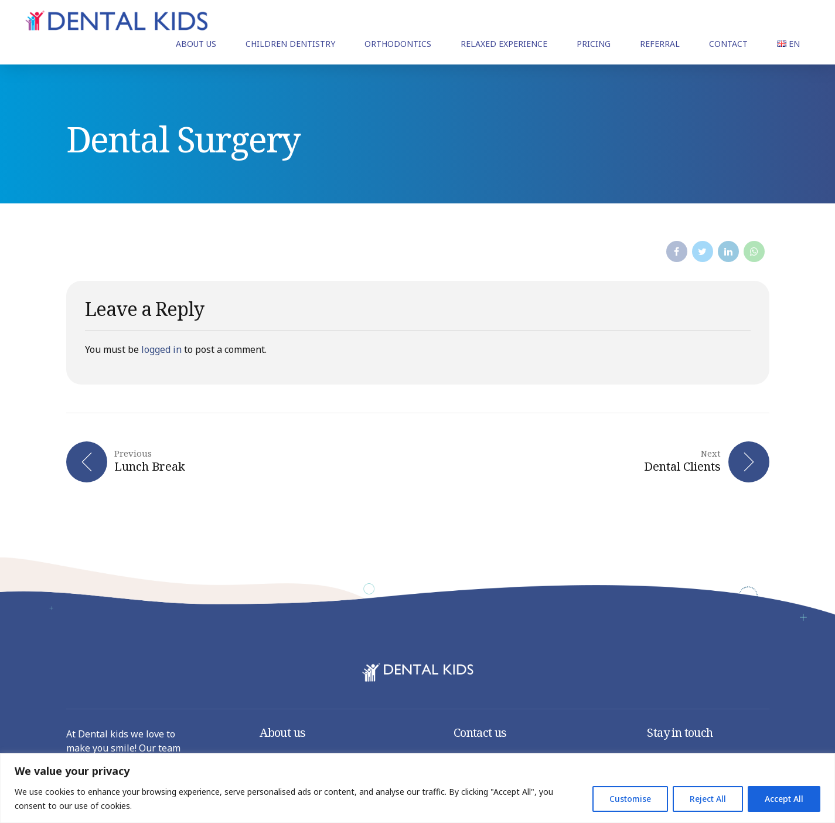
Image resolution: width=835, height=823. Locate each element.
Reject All (708, 798)
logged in (161, 349)
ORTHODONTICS (397, 43)
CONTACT (728, 43)
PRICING (594, 43)
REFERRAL (660, 43)
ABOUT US (196, 43)
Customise (630, 798)
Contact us (480, 732)
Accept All (784, 798)
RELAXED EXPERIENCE (504, 43)
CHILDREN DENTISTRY (290, 43)
